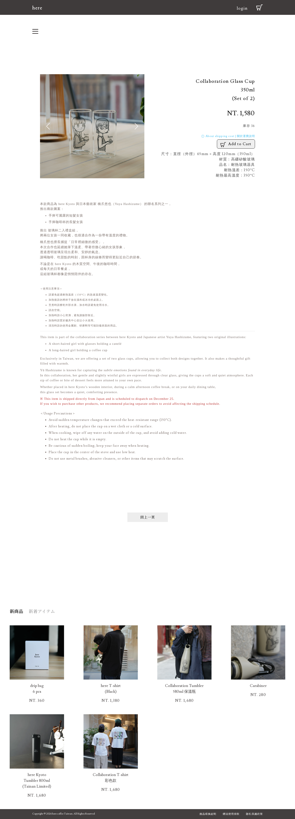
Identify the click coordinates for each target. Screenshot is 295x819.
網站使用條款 (231, 814)
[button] (48, 126)
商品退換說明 (207, 814)
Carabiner (258, 685)
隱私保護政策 (254, 814)
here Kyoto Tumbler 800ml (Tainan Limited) (36, 780)
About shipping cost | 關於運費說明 (228, 136)
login (242, 8)
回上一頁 (147, 517)
